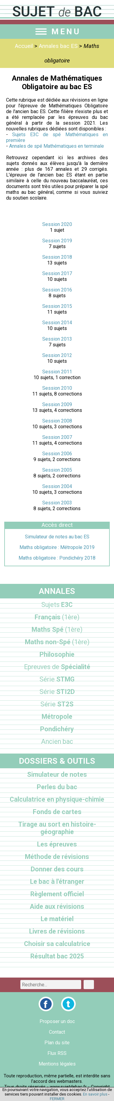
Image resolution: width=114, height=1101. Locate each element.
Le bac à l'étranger (57, 881)
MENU (57, 31)
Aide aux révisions (57, 906)
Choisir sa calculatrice (57, 944)
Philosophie (57, 654)
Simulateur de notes (57, 774)
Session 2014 (57, 322)
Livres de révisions (57, 931)
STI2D (57, 691)
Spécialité (57, 667)
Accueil (24, 46)
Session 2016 (57, 290)
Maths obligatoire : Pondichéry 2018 (57, 558)
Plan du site (57, 1042)
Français (57, 617)
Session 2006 (57, 453)
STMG (57, 679)
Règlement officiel (57, 894)
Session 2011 (57, 372)
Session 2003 (57, 503)
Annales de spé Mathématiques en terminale (56, 146)
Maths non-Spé (57, 642)
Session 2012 (57, 355)
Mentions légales (57, 1064)
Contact (57, 1032)
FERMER (57, 1098)
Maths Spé (57, 629)
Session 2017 (57, 273)
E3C (57, 604)
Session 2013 (57, 339)
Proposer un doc (57, 1021)
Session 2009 (57, 404)
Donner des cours (57, 869)
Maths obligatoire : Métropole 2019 (57, 547)
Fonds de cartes (57, 812)
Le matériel (57, 919)
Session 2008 (57, 421)
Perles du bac (57, 787)
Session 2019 (57, 241)
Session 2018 (57, 257)
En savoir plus (95, 1094)
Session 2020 (57, 224)
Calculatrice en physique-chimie (57, 799)
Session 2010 (57, 388)
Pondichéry (57, 729)
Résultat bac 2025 (57, 956)
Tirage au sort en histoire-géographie (57, 828)
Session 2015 (57, 306)
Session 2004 (57, 486)
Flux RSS (57, 1053)
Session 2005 (57, 470)
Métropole (57, 716)
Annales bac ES (58, 46)
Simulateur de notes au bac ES (57, 537)
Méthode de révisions (57, 856)
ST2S (57, 704)
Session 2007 (57, 437)
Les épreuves (57, 844)
